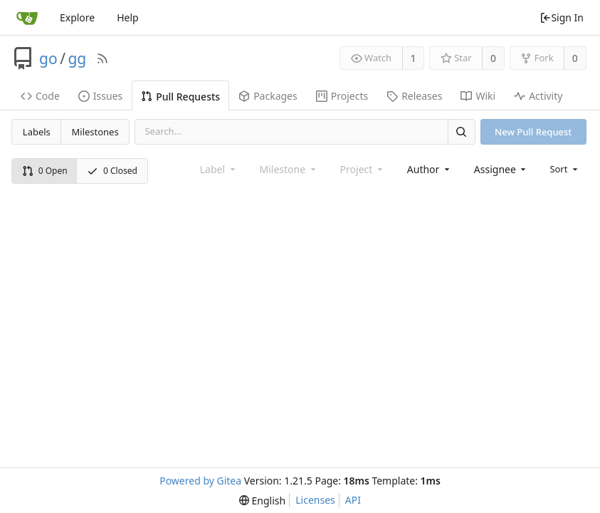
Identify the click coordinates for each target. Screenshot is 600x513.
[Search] (461, 131)
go (48, 58)
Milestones (95, 131)
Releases (414, 96)
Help (128, 17)
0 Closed (112, 171)
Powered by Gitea (200, 480)
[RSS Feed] (102, 58)
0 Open (45, 171)
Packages (268, 96)
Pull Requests (180, 96)
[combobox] (429, 169)
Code (40, 96)
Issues (100, 96)
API (353, 500)
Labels (37, 131)
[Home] (27, 18)
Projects (342, 96)
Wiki (477, 96)
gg (77, 58)
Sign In (562, 17)
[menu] (565, 168)
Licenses (315, 500)
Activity (538, 96)
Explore (77, 17)
